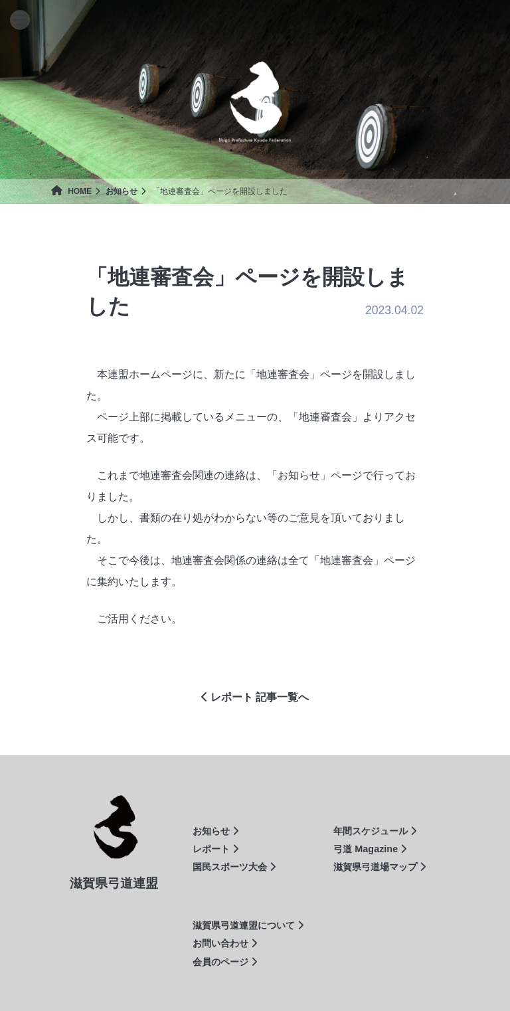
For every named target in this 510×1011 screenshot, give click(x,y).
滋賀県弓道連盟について (248, 925)
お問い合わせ (225, 943)
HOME (71, 191)
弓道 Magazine (369, 849)
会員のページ (225, 962)
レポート (215, 849)
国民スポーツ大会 (234, 867)
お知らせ (121, 191)
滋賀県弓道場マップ (379, 867)
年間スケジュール (374, 831)
